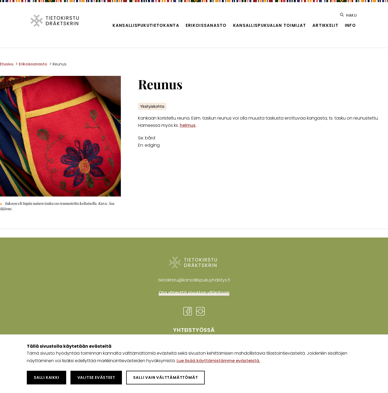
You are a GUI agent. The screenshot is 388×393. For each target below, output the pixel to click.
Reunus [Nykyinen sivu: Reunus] (59, 64)
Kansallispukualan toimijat (269, 25)
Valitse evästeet (96, 377)
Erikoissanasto (206, 25)
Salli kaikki (46, 377)
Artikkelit (325, 25)
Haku (348, 15)
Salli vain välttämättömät (165, 377)
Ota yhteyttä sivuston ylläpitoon (194, 293)
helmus (188, 125)
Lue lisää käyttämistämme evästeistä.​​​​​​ (218, 361)
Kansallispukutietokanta (146, 25)
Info (350, 25)
